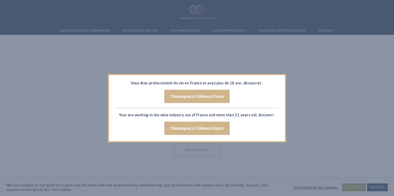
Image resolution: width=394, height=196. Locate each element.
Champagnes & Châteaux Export (197, 128)
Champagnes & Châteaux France (197, 96)
